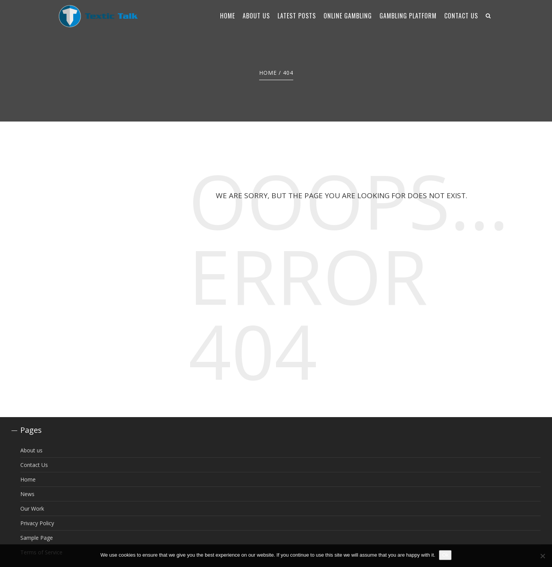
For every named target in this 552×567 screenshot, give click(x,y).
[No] (542, 556)
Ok (445, 555)
